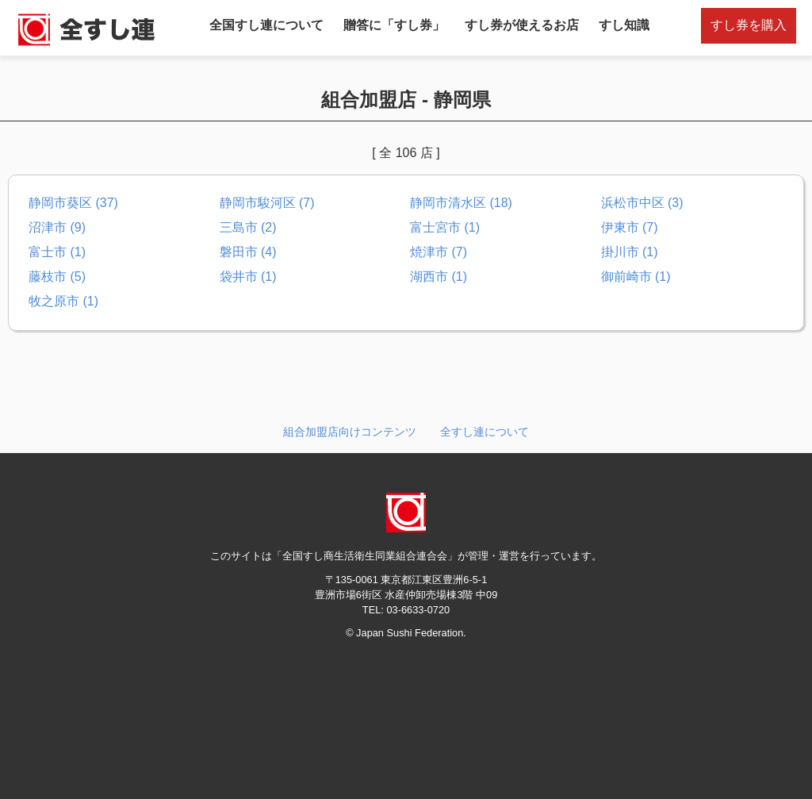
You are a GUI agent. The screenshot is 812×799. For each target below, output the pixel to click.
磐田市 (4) (248, 252)
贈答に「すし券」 (394, 25)
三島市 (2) (248, 227)
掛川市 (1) (629, 252)
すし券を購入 (748, 25)
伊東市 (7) (629, 227)
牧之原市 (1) (63, 301)
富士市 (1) (57, 252)
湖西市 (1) (438, 276)
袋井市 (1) (248, 276)
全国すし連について (266, 25)
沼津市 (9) (57, 227)
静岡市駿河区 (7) (267, 202)
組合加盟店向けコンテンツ (349, 431)
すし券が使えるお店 (522, 25)
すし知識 (624, 25)
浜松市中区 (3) (642, 202)
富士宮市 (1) (445, 227)
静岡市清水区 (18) (461, 202)
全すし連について (484, 431)
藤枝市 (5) (57, 276)
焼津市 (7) (438, 252)
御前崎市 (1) (636, 276)
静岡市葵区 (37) (73, 202)
